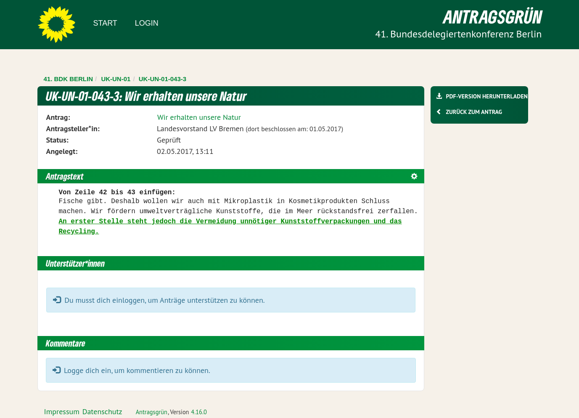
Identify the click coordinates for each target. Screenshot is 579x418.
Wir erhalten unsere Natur (199, 117)
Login (147, 23)
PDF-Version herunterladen (487, 96)
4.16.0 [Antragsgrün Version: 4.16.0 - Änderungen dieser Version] (199, 412)
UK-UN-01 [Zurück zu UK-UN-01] (115, 78)
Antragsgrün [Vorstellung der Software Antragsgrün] (151, 412)
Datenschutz (102, 411)
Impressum (61, 411)
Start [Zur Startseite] (105, 23)
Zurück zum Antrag (474, 112)
